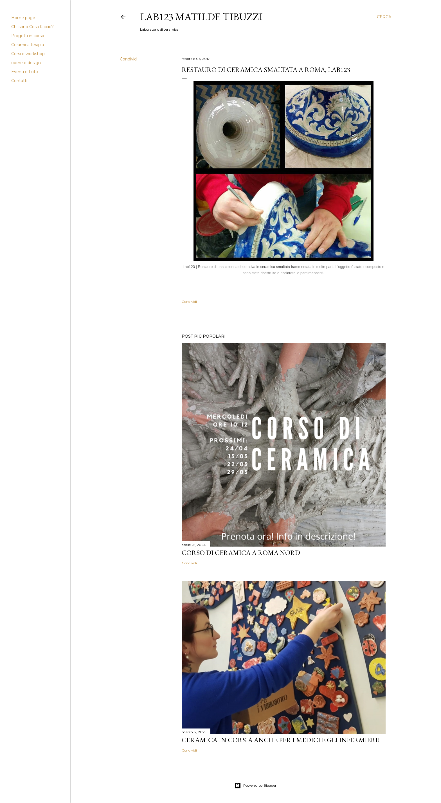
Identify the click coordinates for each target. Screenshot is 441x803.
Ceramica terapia (27, 44)
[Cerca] (384, 17)
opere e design (26, 62)
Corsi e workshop (28, 53)
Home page (23, 17)
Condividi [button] (129, 59)
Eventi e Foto (24, 71)
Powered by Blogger (255, 785)
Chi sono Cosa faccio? (32, 26)
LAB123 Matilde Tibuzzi (201, 16)
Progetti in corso (27, 35)
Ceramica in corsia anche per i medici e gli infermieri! (281, 740)
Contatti (19, 80)
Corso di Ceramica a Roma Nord (241, 552)
